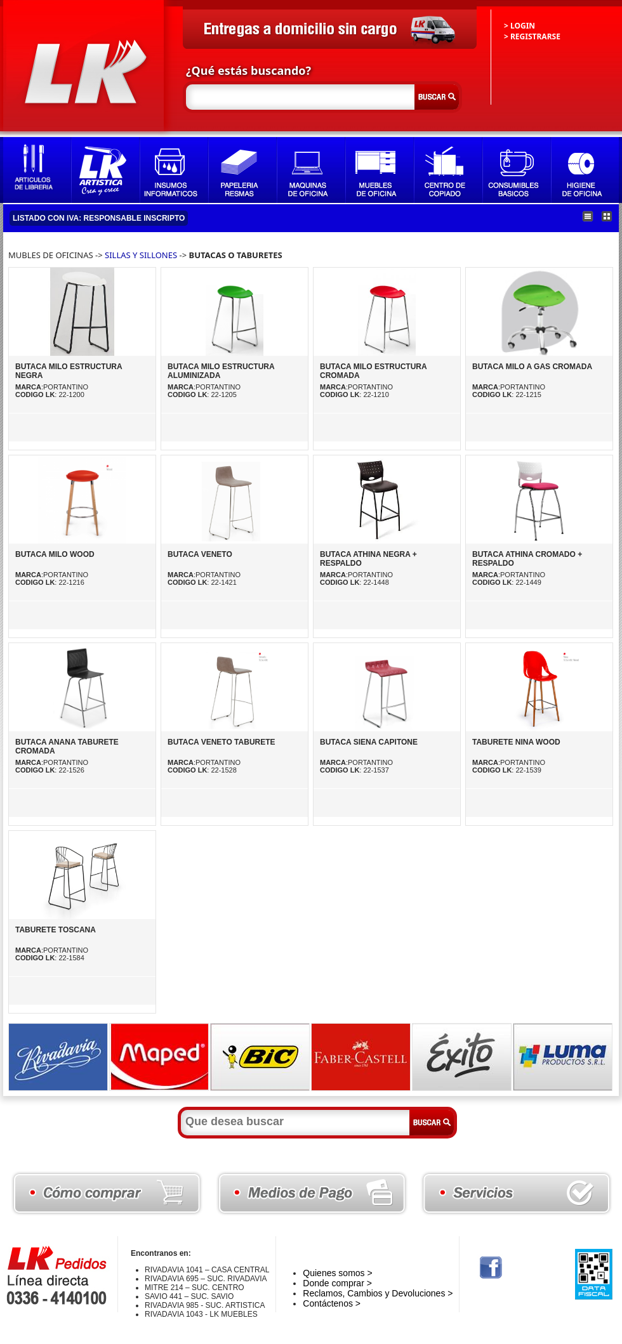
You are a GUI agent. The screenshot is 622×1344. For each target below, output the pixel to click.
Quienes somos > (337, 1273)
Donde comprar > (337, 1283)
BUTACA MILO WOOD (55, 554)
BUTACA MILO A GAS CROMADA (532, 366)
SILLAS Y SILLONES (141, 255)
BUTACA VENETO (200, 554)
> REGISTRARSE (532, 36)
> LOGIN (519, 25)
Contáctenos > (332, 1303)
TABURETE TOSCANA (55, 929)
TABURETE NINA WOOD (516, 742)
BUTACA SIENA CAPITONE (369, 742)
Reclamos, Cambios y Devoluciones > (378, 1293)
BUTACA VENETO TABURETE (221, 742)
